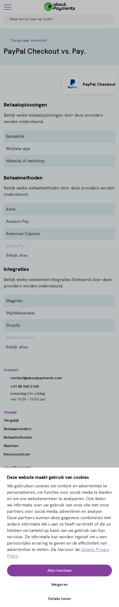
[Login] (112, 6)
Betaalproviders (17, 428)
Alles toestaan (59, 570)
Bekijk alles (17, 255)
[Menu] (7, 7)
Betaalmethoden (18, 437)
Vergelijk (11, 420)
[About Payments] (59, 6)
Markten (11, 445)
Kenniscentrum (17, 454)
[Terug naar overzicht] (25, 40)
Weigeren (59, 584)
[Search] (109, 19)
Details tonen (59, 598)
